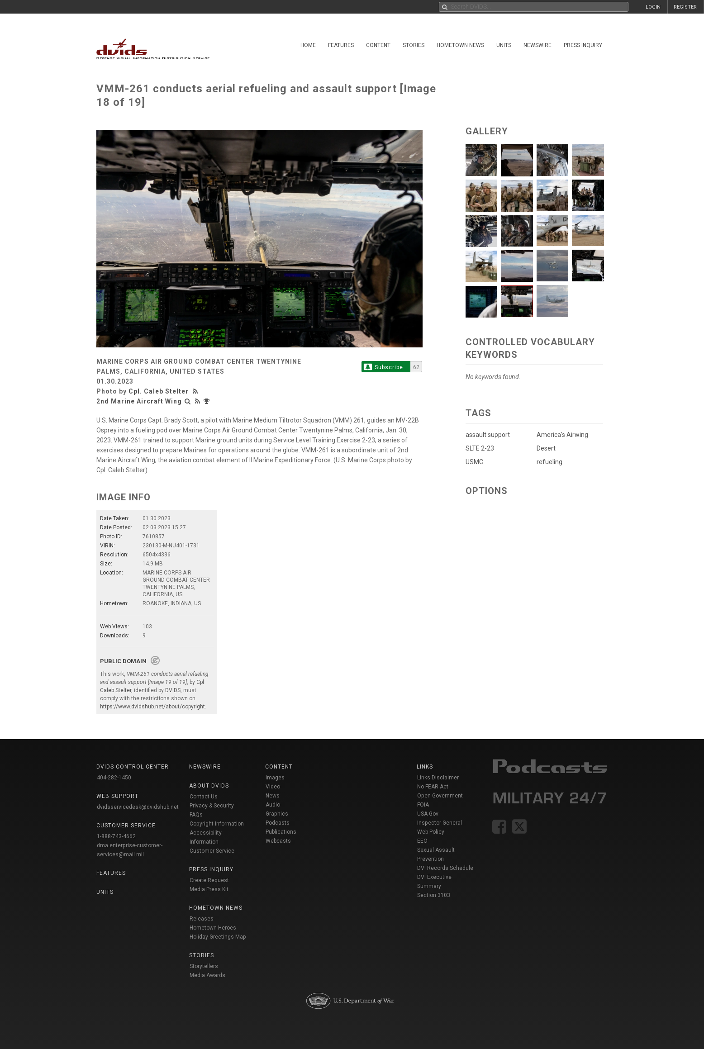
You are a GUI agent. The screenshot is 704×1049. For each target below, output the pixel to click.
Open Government (440, 796)
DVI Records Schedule (445, 868)
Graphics (277, 814)
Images (275, 777)
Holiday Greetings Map (218, 937)
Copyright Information (217, 824)
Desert (546, 448)
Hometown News (460, 45)
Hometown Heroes (213, 928)
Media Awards (207, 975)
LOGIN (653, 7)
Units (503, 45)
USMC (474, 461)
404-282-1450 (114, 777)
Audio (273, 805)
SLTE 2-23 (480, 448)
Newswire (537, 45)
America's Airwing (562, 434)
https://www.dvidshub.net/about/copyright (152, 706)
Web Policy (430, 832)
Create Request (209, 880)
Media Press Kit (209, 889)
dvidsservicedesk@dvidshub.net (138, 807)
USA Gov (427, 814)
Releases (202, 919)
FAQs (196, 815)
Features (341, 45)
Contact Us (204, 796)
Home (308, 45)
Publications (281, 832)
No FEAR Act (432, 786)
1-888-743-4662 (116, 836)
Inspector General (439, 823)
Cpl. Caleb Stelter (158, 391)
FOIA (423, 805)
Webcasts (278, 841)
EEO (422, 841)
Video (273, 786)
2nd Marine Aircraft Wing (139, 401)
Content (378, 45)
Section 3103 (433, 895)
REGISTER (685, 7)
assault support (488, 434)
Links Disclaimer (438, 777)
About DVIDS (209, 786)
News (273, 796)
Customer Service (212, 851)
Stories (413, 45)
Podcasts (278, 823)
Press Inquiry (583, 45)
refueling (549, 461)
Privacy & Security (212, 805)
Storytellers (204, 966)
